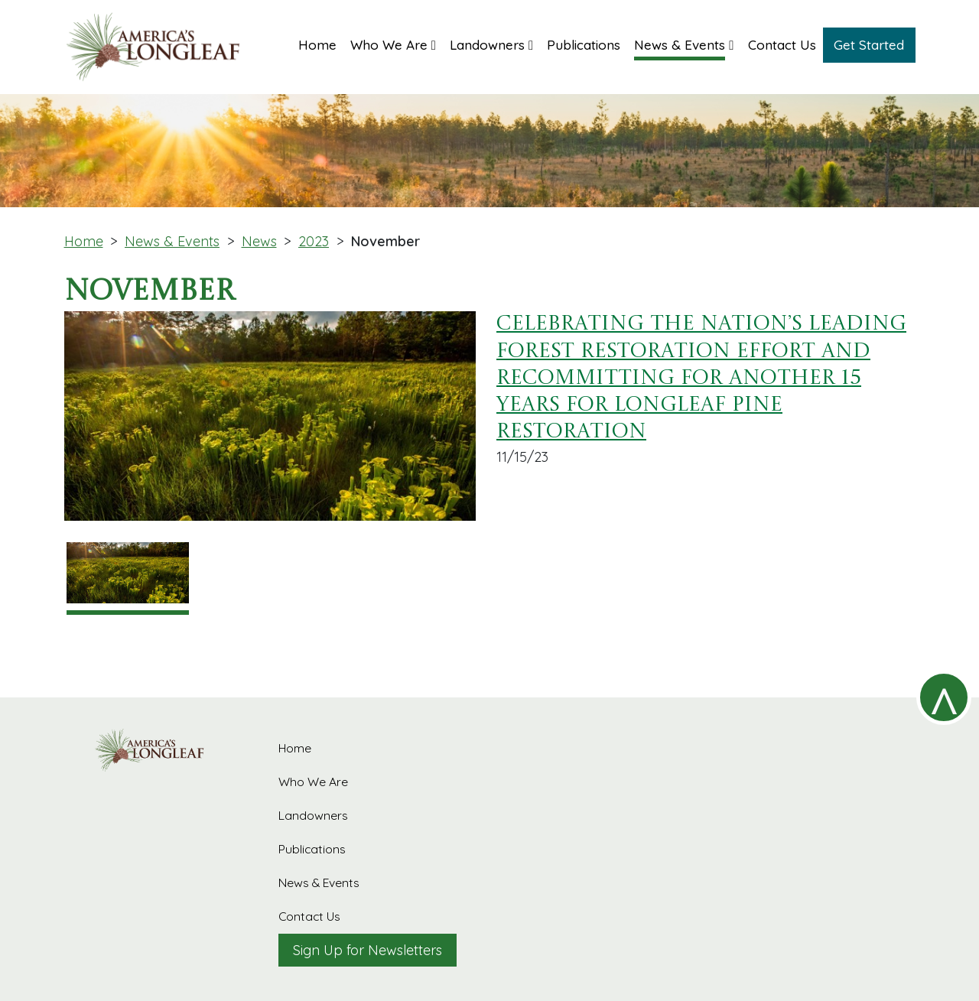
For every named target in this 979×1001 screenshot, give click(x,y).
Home (83, 241)
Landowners (313, 815)
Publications (312, 848)
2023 (313, 241)
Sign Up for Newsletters (367, 950)
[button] (393, 44)
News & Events (172, 241)
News (259, 241)
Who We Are (313, 781)
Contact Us (309, 916)
